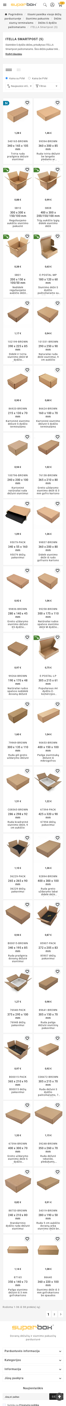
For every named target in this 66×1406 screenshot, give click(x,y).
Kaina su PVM (17, 78)
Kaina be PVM (39, 78)
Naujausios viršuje (22, 86)
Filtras (47, 86)
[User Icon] (52, 5)
